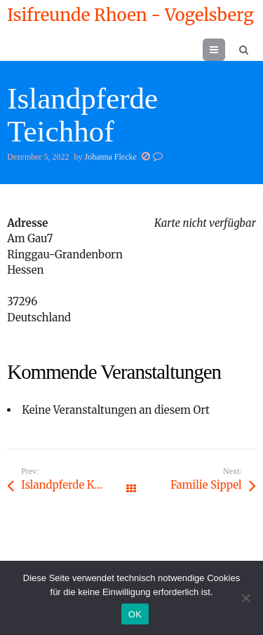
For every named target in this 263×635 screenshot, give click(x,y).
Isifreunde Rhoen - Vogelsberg (130, 15)
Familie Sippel (206, 484)
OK (135, 614)
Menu (224, 49)
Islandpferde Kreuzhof (76, 484)
